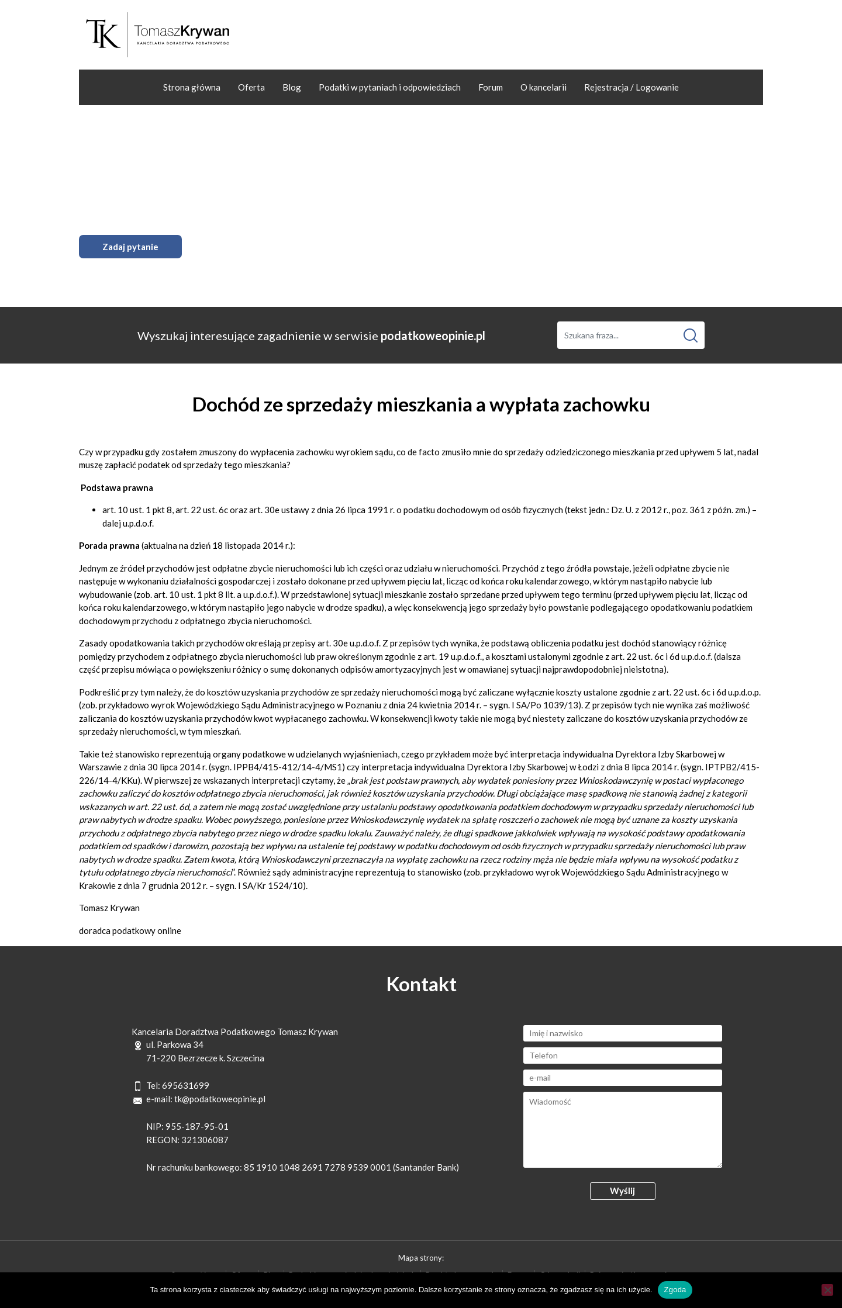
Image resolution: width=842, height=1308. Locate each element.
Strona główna (191, 87)
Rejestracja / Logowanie (631, 87)
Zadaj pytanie (130, 246)
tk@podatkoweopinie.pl (219, 1099)
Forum (490, 87)
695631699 (185, 1085)
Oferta (251, 87)
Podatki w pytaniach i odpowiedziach (390, 87)
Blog (291, 87)
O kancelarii (543, 87)
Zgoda (675, 1289)
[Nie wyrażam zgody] (827, 1290)
